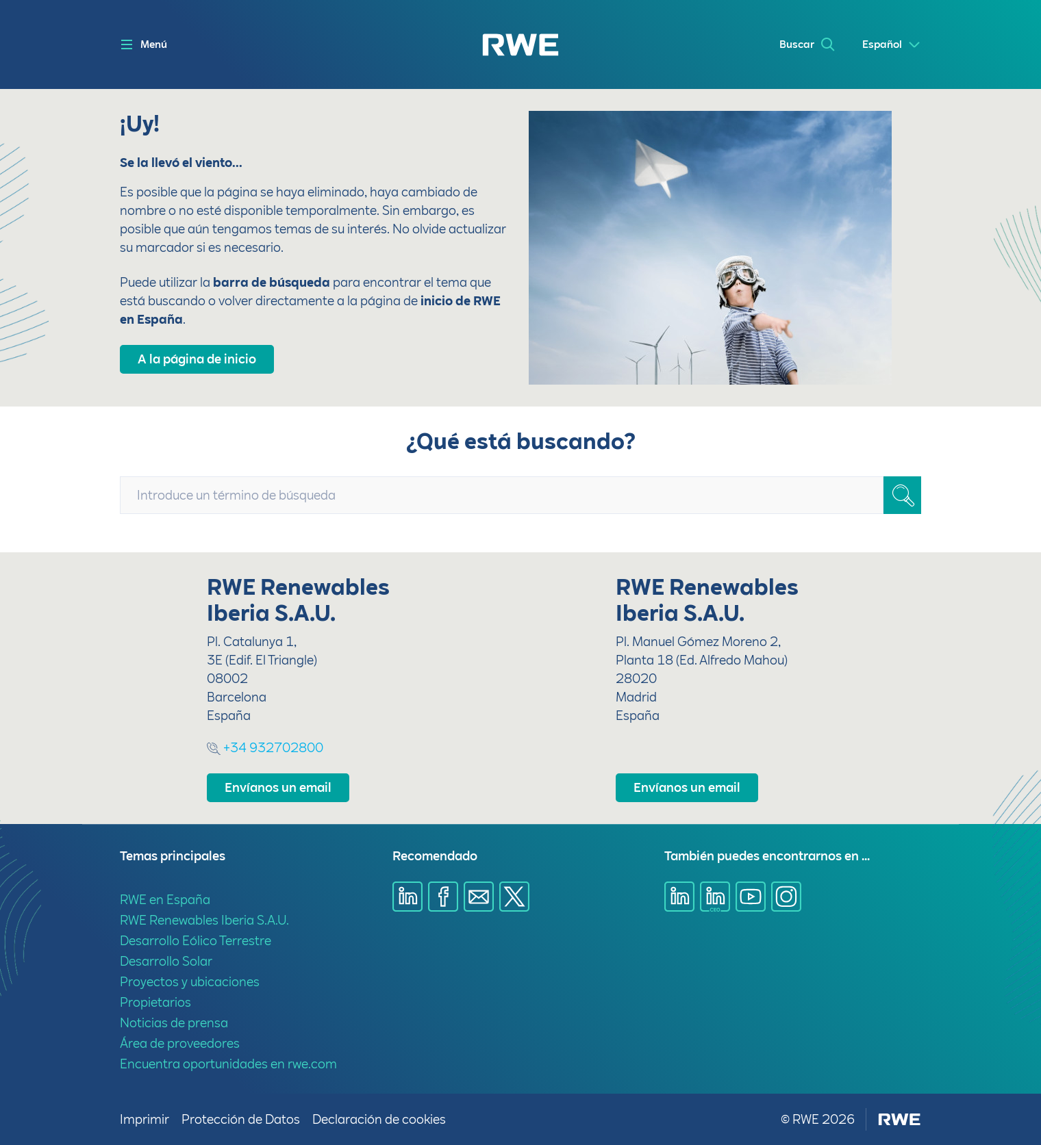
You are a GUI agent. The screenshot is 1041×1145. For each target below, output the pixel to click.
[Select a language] (891, 45)
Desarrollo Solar (166, 961)
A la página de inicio (197, 359)
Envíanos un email (278, 787)
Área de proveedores (180, 1043)
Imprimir (145, 1119)
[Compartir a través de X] (514, 897)
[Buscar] (902, 495)
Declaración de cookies (379, 1119)
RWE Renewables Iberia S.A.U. (204, 920)
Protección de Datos (241, 1119)
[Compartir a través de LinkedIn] (407, 897)
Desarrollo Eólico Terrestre (195, 941)
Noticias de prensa (174, 1023)
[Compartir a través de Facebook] (443, 897)
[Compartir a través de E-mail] (479, 897)
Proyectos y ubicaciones (190, 982)
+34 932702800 (265, 748)
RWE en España (165, 899)
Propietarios (155, 1002)
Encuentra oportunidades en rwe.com (228, 1064)
